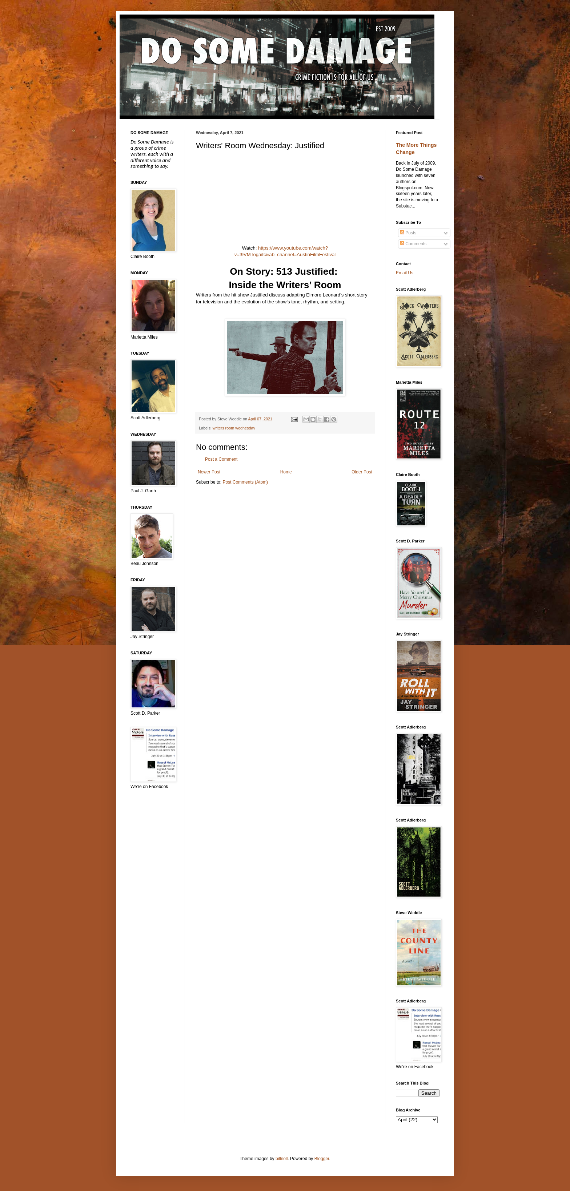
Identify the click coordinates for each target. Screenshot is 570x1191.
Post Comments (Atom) (245, 482)
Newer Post (209, 472)
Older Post (362, 472)
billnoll (282, 1158)
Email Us (404, 272)
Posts (408, 232)
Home (286, 472)
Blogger (321, 1158)
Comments (413, 243)
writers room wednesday (234, 428)
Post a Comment (221, 459)
